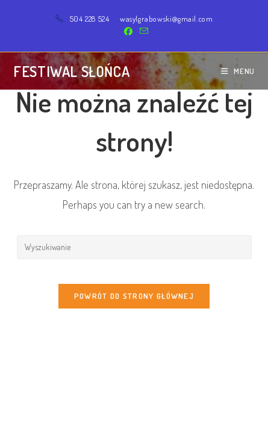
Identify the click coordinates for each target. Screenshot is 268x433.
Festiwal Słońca (71, 71)
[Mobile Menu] (238, 71)
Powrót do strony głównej (134, 296)
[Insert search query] (134, 247)
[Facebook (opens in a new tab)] (128, 31)
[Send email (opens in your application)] (142, 31)
